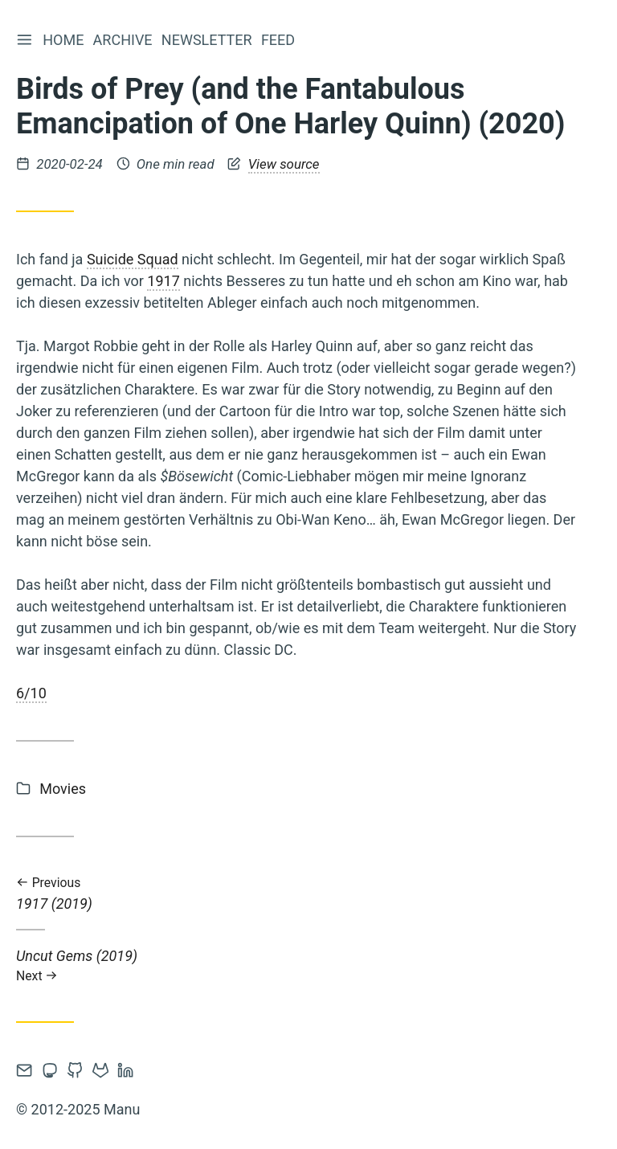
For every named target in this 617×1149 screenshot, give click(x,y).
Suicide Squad (132, 259)
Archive (124, 39)
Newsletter (209, 39)
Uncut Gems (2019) (297, 965)
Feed (280, 39)
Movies (62, 788)
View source (284, 164)
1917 (163, 280)
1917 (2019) (297, 893)
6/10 (31, 693)
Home (65, 39)
